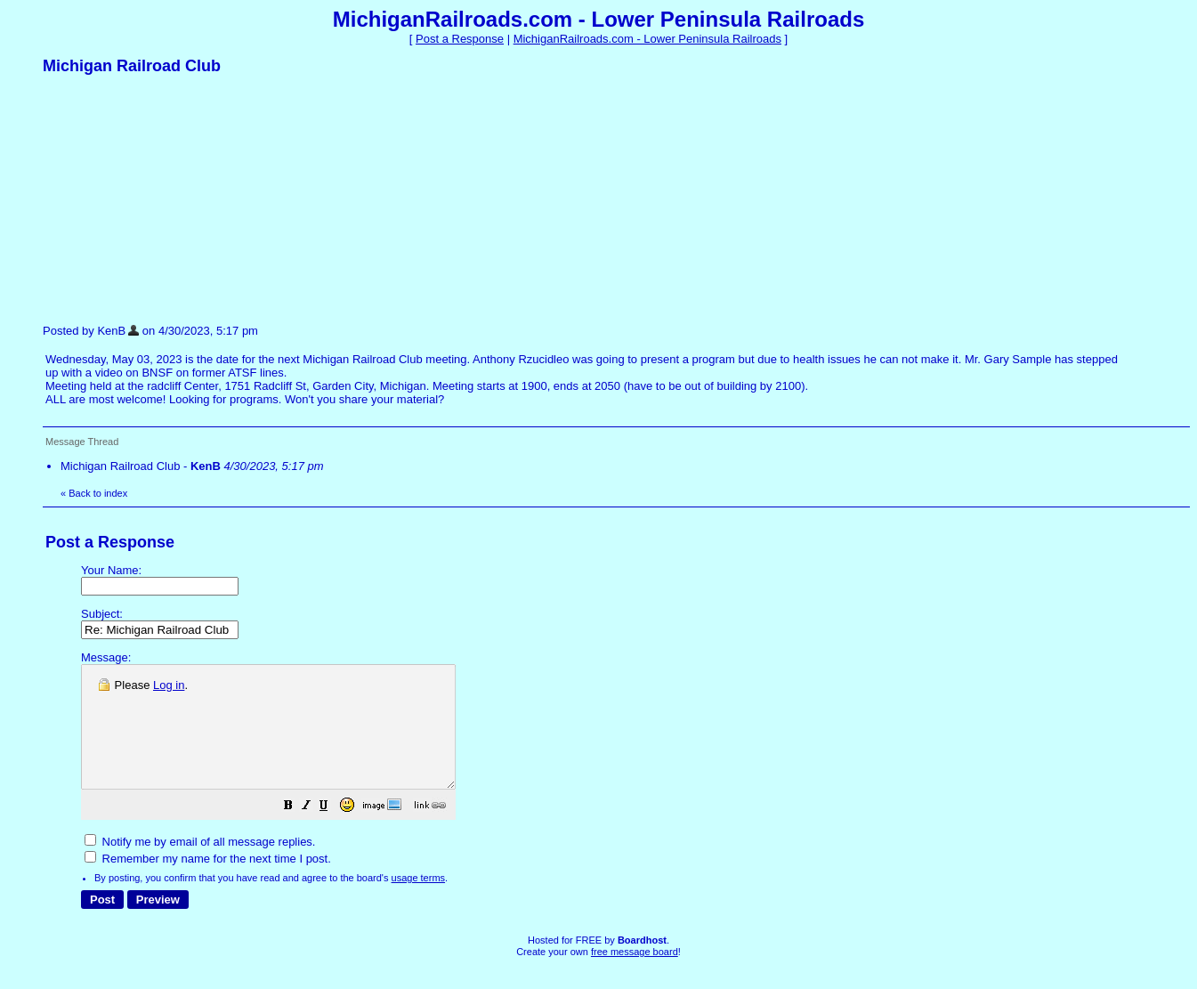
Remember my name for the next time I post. (208, 882)
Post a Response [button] (460, 38)
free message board (634, 975)
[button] (333, 832)
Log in (168, 685)
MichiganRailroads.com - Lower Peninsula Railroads (647, 38)
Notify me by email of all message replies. (200, 865)
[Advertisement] (176, 198)
